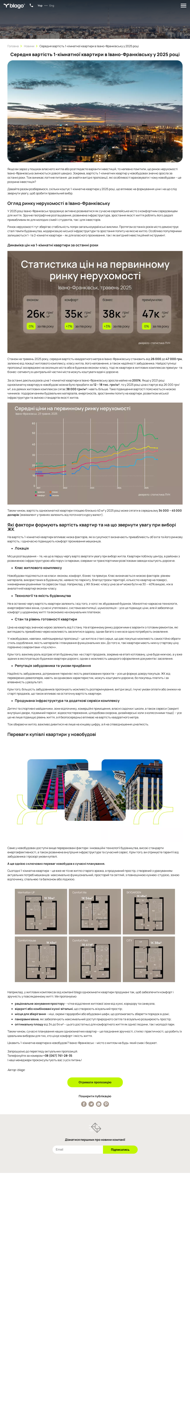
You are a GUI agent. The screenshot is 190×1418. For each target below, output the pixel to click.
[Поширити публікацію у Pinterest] (106, 1104)
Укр (40, 5)
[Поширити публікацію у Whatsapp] (98, 1104)
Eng (51, 5)
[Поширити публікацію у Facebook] (84, 1104)
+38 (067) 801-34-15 (31, 5)
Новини (29, 46)
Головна (13, 46)
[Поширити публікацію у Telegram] (91, 1104)
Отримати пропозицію (95, 1082)
